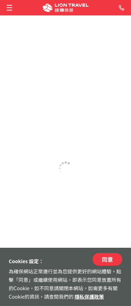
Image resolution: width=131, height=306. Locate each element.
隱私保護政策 (89, 296)
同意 (107, 259)
